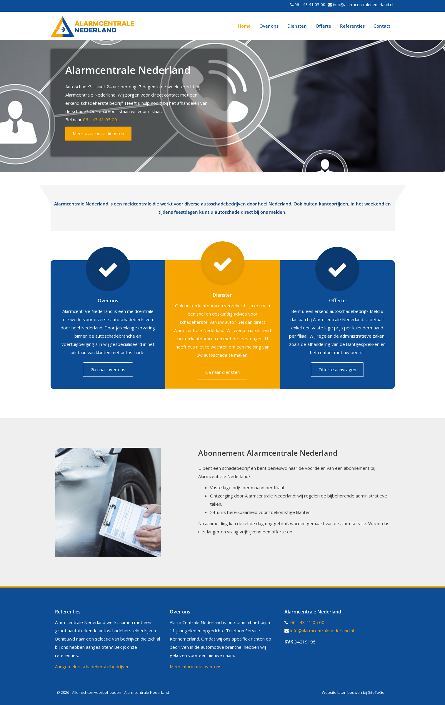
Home (244, 26)
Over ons (269, 26)
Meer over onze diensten (98, 133)
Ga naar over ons (108, 369)
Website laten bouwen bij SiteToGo (353, 692)
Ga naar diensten (222, 372)
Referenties (352, 26)
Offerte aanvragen (337, 369)
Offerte (323, 26)
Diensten (297, 26)
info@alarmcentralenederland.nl (363, 4)
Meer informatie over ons (195, 666)
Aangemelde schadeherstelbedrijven (92, 666)
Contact (382, 26)
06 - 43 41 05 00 (309, 4)
